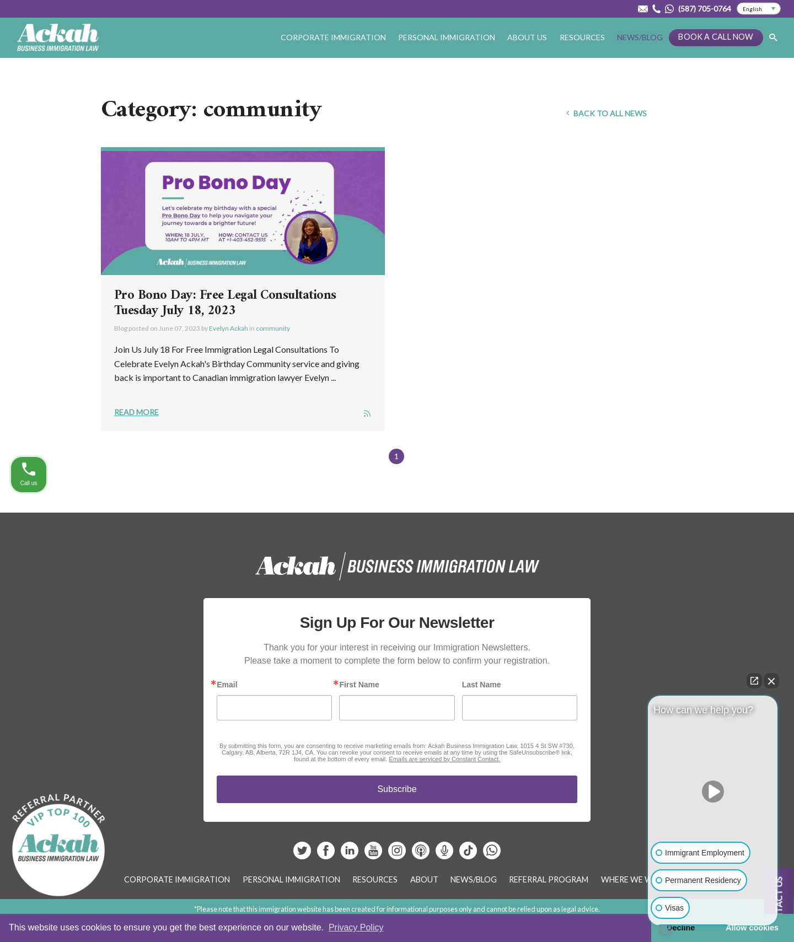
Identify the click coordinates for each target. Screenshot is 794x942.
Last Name (481, 684)
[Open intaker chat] (665, 930)
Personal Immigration (446, 37)
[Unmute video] (713, 791)
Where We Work (635, 879)
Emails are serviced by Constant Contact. (444, 759)
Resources (582, 37)
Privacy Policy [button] (356, 927)
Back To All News (605, 113)
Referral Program (548, 879)
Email (227, 684)
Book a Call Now (715, 36)
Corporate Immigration (333, 37)
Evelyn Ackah (228, 328)
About (424, 879)
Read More (136, 412)
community (273, 328)
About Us (527, 37)
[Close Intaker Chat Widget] (771, 680)
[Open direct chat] (754, 680)
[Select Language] (759, 9)
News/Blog (640, 37)
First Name (359, 684)
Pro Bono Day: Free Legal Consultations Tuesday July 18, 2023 (225, 303)
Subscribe (396, 789)
